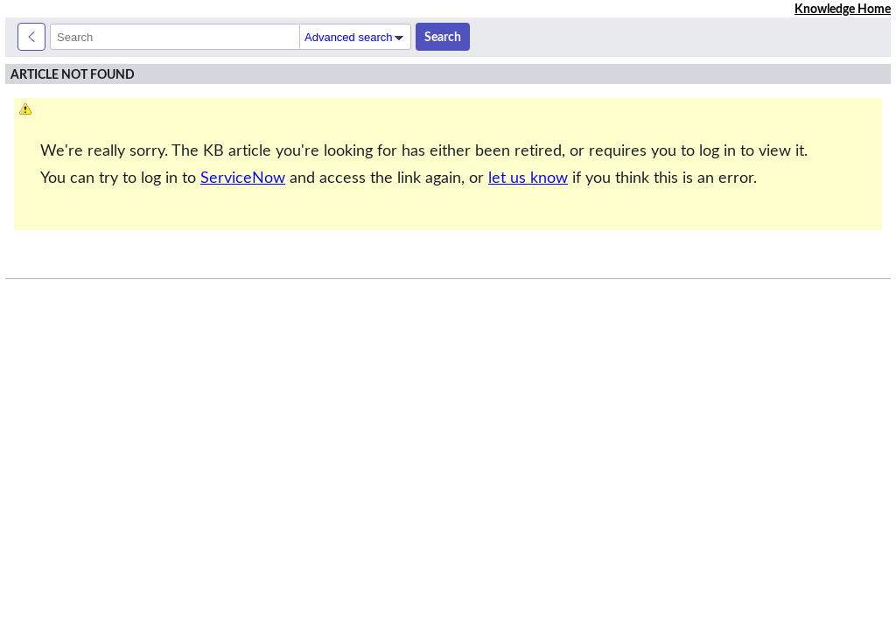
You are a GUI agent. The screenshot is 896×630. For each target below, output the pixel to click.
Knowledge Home (842, 9)
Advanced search (355, 37)
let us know (528, 177)
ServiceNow (242, 177)
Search (442, 37)
